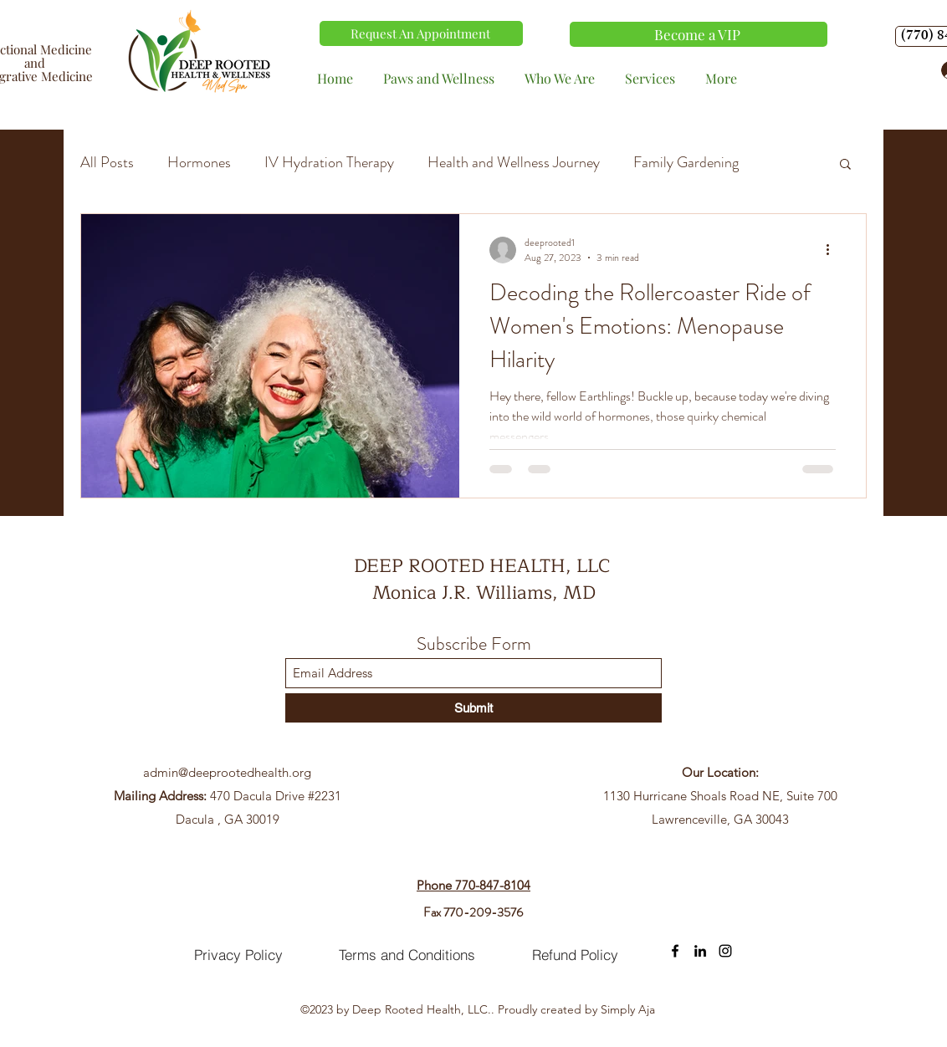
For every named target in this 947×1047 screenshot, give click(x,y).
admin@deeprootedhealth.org (227, 772)
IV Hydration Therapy (329, 162)
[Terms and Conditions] (406, 955)
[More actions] (833, 250)
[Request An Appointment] (421, 33)
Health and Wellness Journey (513, 162)
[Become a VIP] (698, 34)
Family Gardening (686, 162)
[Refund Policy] (574, 955)
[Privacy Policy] (238, 955)
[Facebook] (675, 950)
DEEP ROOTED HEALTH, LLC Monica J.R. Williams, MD (484, 579)
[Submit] (473, 708)
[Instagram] (725, 950)
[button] (845, 165)
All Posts (107, 162)
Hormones (199, 162)
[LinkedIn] (700, 950)
